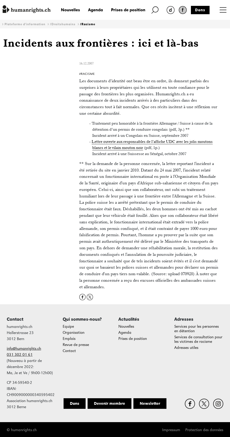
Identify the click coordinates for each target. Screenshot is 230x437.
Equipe (68, 326)
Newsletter (150, 403)
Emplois (69, 338)
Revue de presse (76, 344)
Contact (69, 350)
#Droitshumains (62, 24)
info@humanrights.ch (24, 348)
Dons (200, 10)
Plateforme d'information (24, 24)
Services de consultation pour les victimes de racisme (198, 339)
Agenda (95, 9)
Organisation (73, 332)
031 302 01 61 (20, 354)
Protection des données (204, 430)
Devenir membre (109, 403)
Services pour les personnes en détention (196, 328)
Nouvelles (70, 9)
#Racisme (87, 24)
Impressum (171, 430)
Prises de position (128, 9)
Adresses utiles (186, 347)
